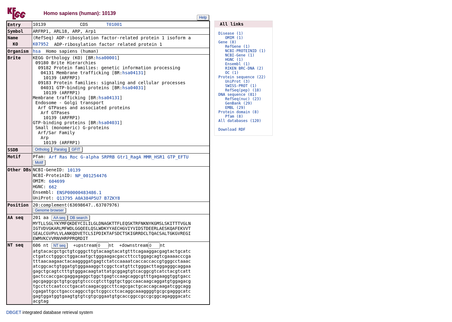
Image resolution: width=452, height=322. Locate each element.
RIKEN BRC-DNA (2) (244, 68)
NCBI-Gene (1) (240, 55)
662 (53, 187)
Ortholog (42, 150)
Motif (39, 163)
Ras (63, 157)
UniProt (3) (237, 81)
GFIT (76, 150)
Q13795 (65, 198)
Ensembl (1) (237, 64)
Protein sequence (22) (242, 77)
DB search (78, 218)
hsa (37, 51)
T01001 (114, 25)
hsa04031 (132, 88)
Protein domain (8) (238, 112)
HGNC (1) (234, 59)
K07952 (41, 44)
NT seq (59, 246)
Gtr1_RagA (129, 157)
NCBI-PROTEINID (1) (245, 51)
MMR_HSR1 (154, 157)
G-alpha (90, 157)
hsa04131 (132, 73)
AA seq (59, 218)
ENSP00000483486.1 (79, 193)
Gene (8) (227, 42)
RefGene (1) (237, 46)
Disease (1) (230, 33)
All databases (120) (239, 121)
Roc (74, 157)
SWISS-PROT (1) (241, 86)
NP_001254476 (91, 176)
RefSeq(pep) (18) (243, 90)
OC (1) (232, 73)
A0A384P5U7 (88, 198)
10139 (73, 170)
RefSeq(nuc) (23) (243, 99)
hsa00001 (106, 58)
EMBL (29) (235, 107)
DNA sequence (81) (237, 94)
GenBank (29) (238, 103)
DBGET (13, 313)
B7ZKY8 (112, 198)
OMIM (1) (234, 38)
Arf (53, 157)
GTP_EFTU (177, 157)
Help (203, 17)
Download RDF (232, 129)
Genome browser (49, 211)
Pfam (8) (234, 116)
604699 (57, 181)
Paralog (60, 150)
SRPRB (108, 157)
